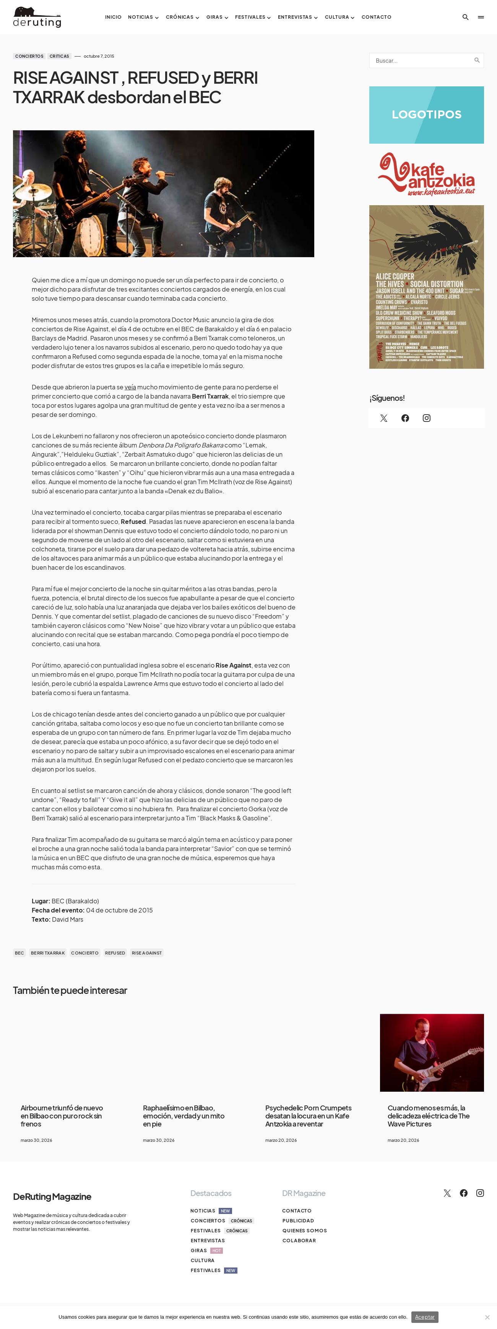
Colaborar (299, 1240)
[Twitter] (384, 418)
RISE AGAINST (147, 952)
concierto (84, 952)
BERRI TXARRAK (48, 952)
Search (477, 60)
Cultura (202, 1260)
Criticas (59, 56)
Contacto (297, 1211)
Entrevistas (207, 1240)
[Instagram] (426, 418)
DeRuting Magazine (52, 1196)
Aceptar (425, 1317)
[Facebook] (405, 418)
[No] (487, 1317)
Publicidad (298, 1221)
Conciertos (29, 56)
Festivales (219, 1231)
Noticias (211, 1211)
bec (19, 952)
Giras (206, 1251)
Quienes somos (304, 1230)
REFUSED (115, 952)
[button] (465, 17)
